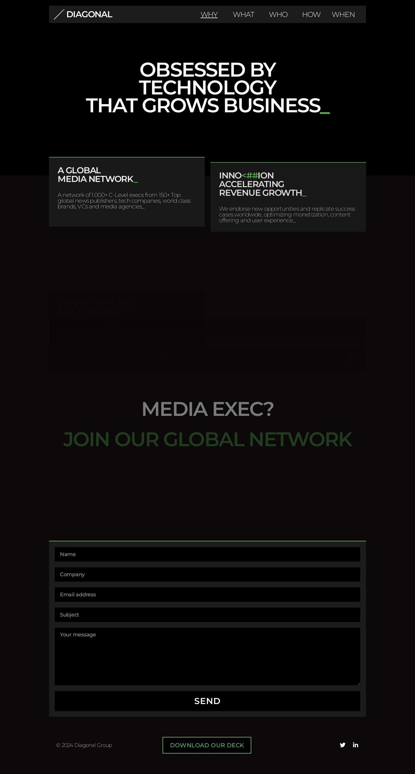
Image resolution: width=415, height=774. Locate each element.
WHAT (243, 14)
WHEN (343, 14)
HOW (311, 14)
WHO (278, 14)
